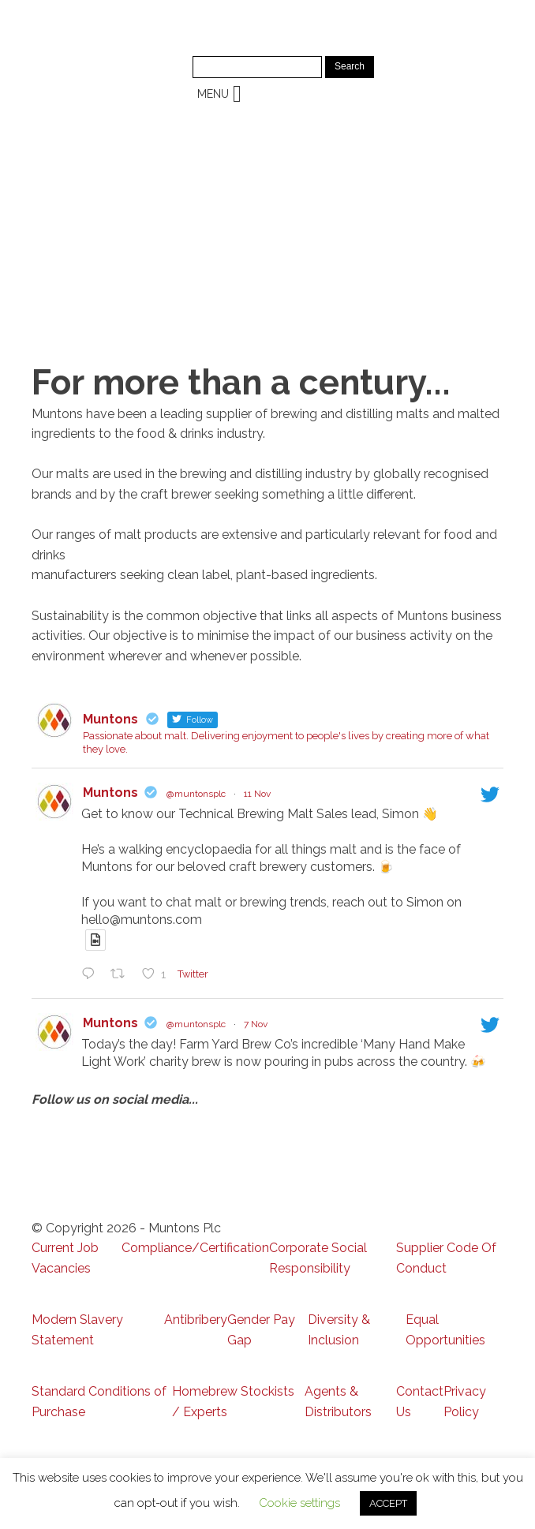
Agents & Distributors (338, 1401)
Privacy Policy (464, 1401)
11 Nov (257, 793)
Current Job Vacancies (65, 1258)
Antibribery (195, 1319)
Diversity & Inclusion (339, 1330)
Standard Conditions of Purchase (99, 1401)
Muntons (110, 792)
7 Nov (256, 1024)
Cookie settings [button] (299, 1503)
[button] (213, 94)
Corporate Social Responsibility (318, 1258)
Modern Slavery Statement (77, 1330)
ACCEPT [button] (388, 1503)
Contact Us (419, 1401)
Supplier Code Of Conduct (446, 1258)
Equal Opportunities (445, 1330)
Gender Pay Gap (261, 1330)
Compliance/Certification (195, 1247)
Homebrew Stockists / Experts (233, 1401)
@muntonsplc (196, 793)
